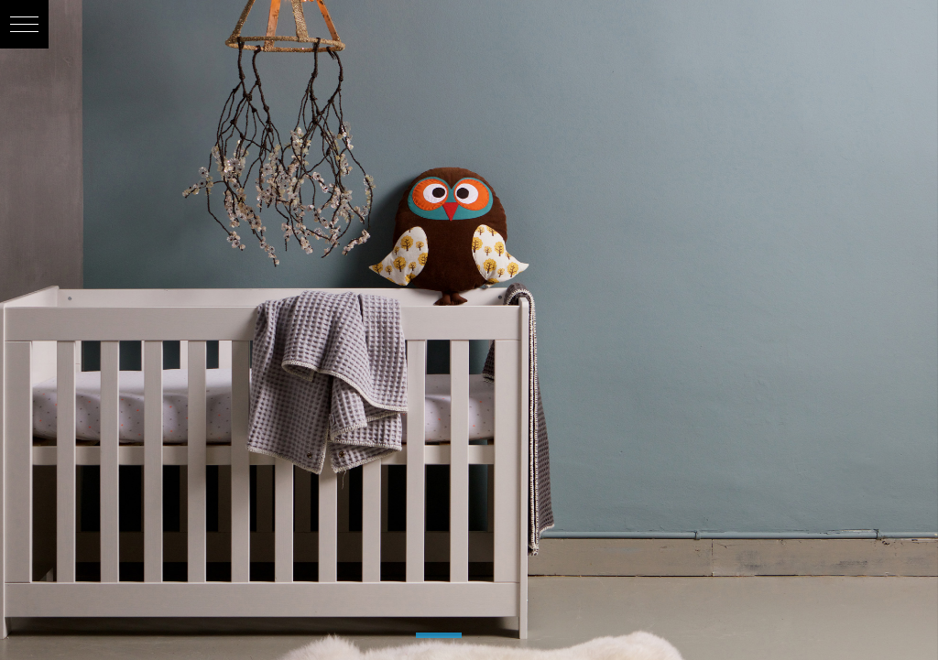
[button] (24, 24)
